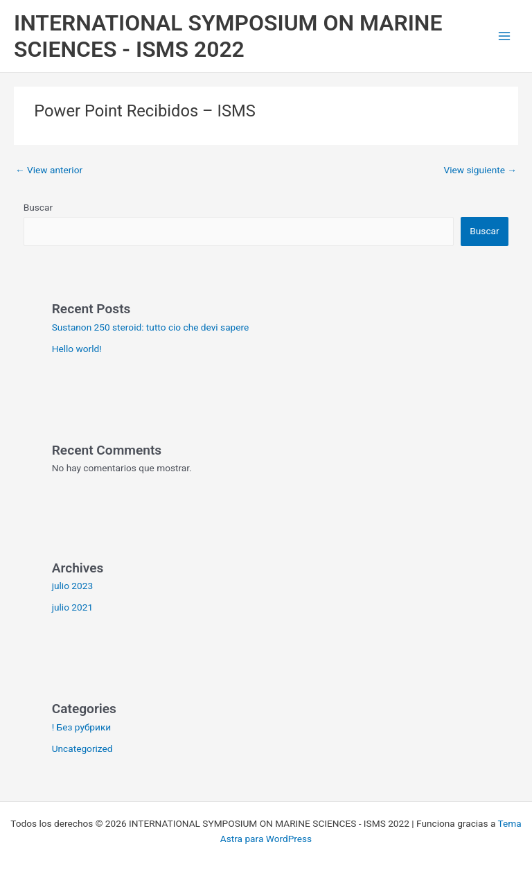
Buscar (38, 207)
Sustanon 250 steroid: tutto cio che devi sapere (150, 327)
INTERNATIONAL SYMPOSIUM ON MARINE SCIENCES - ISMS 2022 (228, 36)
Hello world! (77, 348)
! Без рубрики (82, 727)
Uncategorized (82, 748)
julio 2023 (72, 585)
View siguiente (480, 169)
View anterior (48, 169)
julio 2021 (72, 607)
